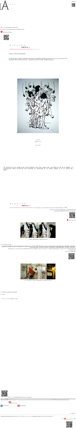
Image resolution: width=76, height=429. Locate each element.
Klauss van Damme (59, 207)
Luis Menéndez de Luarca (52, 246)
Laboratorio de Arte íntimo (56, 58)
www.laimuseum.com (8, 399)
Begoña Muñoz (12, 29)
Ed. (74, 418)
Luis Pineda (46, 246)
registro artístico (29, 397)
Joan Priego (14, 246)
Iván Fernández (9, 246)
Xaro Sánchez (67, 247)
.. (6, 244)
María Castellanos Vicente (60, 246)
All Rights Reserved (19, 29)
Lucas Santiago (41, 246)
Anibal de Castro (72, 247)
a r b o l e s (2, 244)
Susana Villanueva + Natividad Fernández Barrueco (57, 247)
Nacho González (72, 246)
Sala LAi (31, 248)
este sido (13, 398)
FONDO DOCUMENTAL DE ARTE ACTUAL (11, 27)
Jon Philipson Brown (19, 246)
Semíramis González (56, 248)
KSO (28, 246)
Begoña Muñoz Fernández (36, 416)
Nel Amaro (40, 247)
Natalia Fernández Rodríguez (34, 247)
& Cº (73, 418)
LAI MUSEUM (35, 248)
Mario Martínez (67, 246)
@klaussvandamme (22, 405)
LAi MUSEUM (73, 1)
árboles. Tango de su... (11, 248)
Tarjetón (3, 294)
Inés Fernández (4, 246)
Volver (4, 298)
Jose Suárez (25, 246)
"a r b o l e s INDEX (12, 298)
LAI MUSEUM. (3, 416)
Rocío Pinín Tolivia (46, 247)
